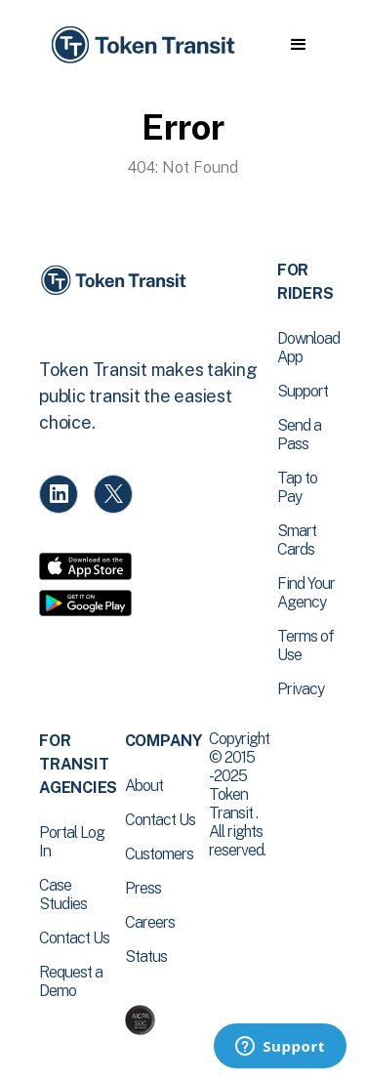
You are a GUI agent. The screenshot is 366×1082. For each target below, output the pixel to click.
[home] (141, 45)
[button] (298, 45)
